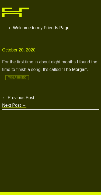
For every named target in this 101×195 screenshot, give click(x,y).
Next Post (14, 105)
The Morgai (74, 69)
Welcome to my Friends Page (41, 27)
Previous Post (18, 97)
